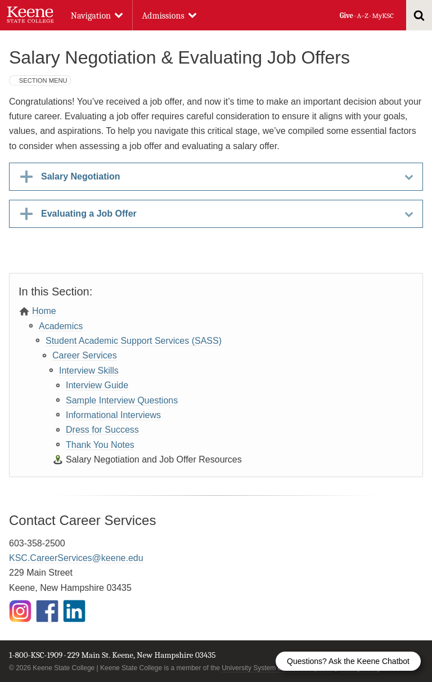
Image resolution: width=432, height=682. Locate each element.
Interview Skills (89, 370)
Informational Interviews (113, 415)
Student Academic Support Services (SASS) (134, 341)
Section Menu (43, 80)
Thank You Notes (100, 445)
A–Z (362, 15)
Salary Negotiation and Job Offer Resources (154, 459)
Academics (61, 326)
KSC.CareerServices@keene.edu (76, 558)
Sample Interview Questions (122, 400)
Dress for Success (102, 429)
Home (44, 311)
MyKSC (382, 15)
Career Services (84, 355)
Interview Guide (97, 385)
